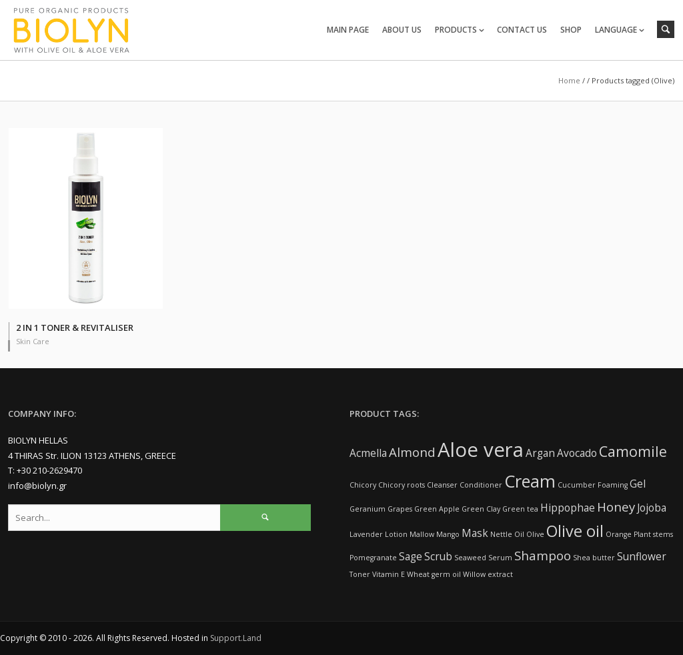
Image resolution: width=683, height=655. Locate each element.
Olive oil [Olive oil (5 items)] (575, 531)
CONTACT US (522, 29)
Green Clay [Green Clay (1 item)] (481, 509)
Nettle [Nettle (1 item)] (501, 534)
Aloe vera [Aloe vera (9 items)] (481, 449)
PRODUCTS (456, 29)
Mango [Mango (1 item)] (448, 534)
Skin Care (32, 341)
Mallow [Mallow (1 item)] (422, 534)
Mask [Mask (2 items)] (475, 533)
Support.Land (235, 638)
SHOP (571, 29)
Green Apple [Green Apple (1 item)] (437, 509)
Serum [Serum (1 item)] (500, 557)
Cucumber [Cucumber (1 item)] (577, 485)
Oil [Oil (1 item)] (519, 534)
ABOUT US (402, 29)
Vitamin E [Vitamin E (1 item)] (388, 574)
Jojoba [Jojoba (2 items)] (651, 507)
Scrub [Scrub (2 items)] (438, 556)
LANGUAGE (616, 29)
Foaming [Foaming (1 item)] (613, 485)
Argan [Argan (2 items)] (540, 453)
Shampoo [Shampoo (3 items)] (542, 555)
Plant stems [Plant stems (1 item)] (653, 534)
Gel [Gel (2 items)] (638, 483)
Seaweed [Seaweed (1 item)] (470, 557)
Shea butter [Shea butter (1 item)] (594, 557)
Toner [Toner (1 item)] (360, 574)
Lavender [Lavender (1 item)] (366, 534)
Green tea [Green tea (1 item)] (520, 509)
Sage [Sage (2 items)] (410, 556)
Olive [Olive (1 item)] (535, 534)
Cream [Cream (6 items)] (530, 481)
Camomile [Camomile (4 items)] (633, 451)
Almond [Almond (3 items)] (412, 452)
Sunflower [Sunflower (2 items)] (641, 556)
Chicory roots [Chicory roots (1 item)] (401, 485)
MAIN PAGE (348, 29)
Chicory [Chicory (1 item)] (363, 485)
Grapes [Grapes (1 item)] (400, 509)
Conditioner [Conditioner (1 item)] (481, 485)
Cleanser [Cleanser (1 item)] (442, 485)
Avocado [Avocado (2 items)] (577, 453)
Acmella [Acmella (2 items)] (368, 453)
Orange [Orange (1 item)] (619, 534)
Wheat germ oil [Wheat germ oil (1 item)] (434, 574)
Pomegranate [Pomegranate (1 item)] (373, 557)
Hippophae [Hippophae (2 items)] (567, 507)
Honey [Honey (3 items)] (616, 506)
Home (569, 80)
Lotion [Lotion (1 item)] (396, 534)
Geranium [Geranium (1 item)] (368, 509)
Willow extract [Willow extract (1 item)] (488, 574)
